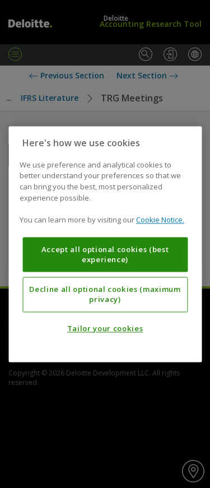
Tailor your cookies (105, 328)
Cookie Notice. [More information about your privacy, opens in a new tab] (160, 220)
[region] (105, 244)
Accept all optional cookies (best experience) (105, 254)
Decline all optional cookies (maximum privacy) (104, 294)
